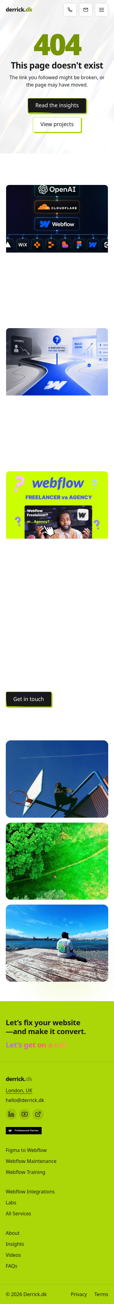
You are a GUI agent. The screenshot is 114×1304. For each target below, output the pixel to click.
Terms (101, 1294)
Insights (15, 1244)
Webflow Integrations (30, 1191)
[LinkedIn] (11, 1114)
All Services (18, 1213)
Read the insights (57, 105)
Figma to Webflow (26, 1150)
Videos (13, 1255)
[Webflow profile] (38, 1114)
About (12, 1233)
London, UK (19, 1090)
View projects (57, 124)
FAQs (11, 1266)
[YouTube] (24, 1114)
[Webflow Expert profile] (24, 1131)
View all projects (33, 717)
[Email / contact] (85, 9)
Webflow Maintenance (31, 1161)
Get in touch (28, 699)
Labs (11, 1202)
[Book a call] (70, 9)
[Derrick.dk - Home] (19, 9)
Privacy (79, 1294)
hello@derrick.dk (25, 1100)
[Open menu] (101, 9)
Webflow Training (25, 1172)
